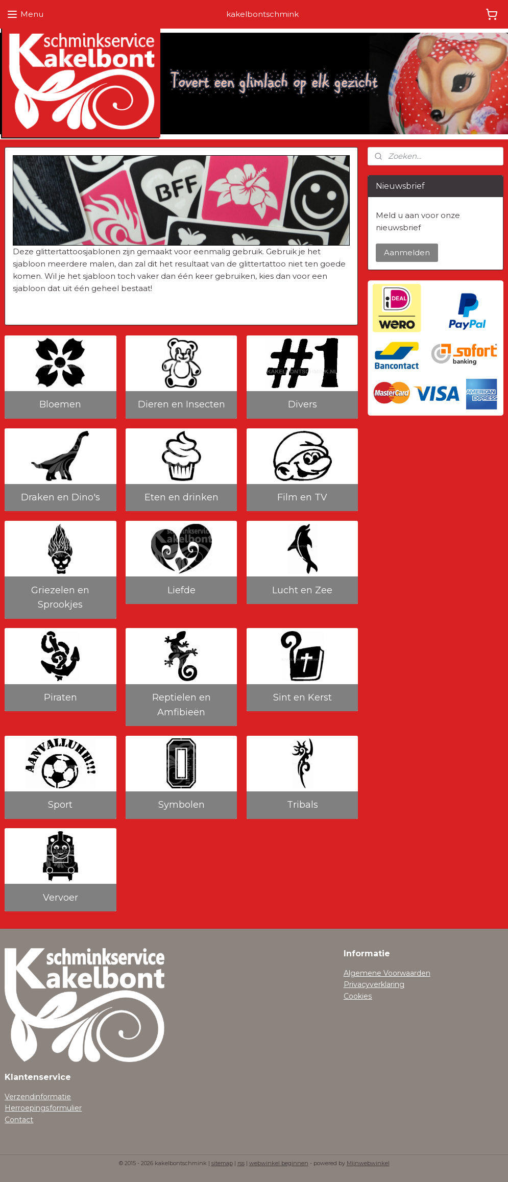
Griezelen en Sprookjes (60, 598)
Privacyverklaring (374, 984)
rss (241, 1163)
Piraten (60, 697)
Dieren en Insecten (181, 405)
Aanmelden (407, 252)
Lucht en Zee (302, 590)
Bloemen (60, 405)
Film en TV (302, 497)
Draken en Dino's (60, 497)
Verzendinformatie (38, 1096)
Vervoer (60, 897)
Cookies (358, 996)
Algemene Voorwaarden (387, 973)
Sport (60, 804)
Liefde (181, 590)
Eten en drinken (181, 497)
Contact (19, 1119)
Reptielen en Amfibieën (181, 705)
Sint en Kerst (302, 697)
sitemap (222, 1163)
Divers (302, 405)
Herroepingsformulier (43, 1108)
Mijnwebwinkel (368, 1163)
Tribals (302, 804)
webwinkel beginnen (278, 1163)
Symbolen (181, 804)
